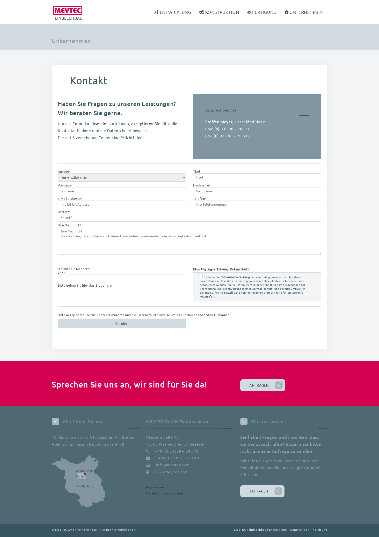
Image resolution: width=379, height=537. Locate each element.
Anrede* (122, 176)
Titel (257, 175)
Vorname (122, 189)
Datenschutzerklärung (164, 493)
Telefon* (257, 202)
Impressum (155, 487)
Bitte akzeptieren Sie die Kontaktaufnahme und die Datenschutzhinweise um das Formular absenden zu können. (144, 315)
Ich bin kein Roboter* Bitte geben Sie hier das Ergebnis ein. (122, 277)
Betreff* (189, 216)
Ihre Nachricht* (189, 239)
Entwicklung (172, 12)
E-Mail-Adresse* (122, 202)
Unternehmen (304, 12)
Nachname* (257, 189)
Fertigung (262, 12)
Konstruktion (219, 12)
